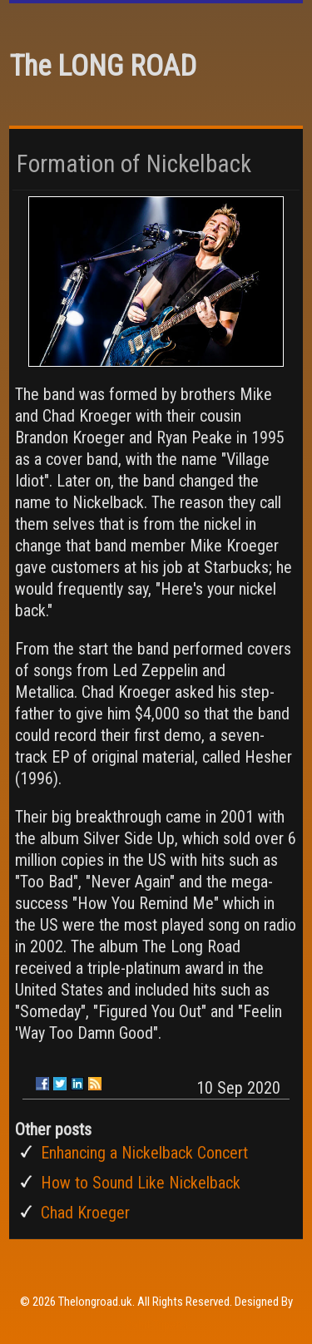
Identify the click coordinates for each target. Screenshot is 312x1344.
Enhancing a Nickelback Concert (144, 1153)
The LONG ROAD (102, 66)
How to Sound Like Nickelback (140, 1183)
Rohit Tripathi (156, 1324)
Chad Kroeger (85, 1213)
